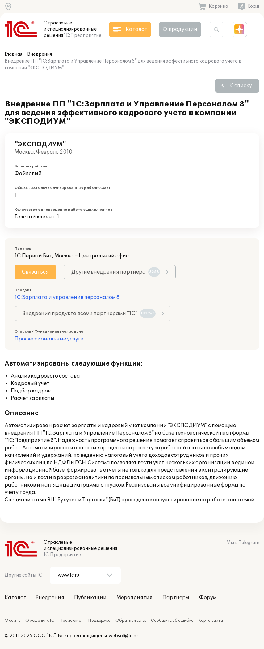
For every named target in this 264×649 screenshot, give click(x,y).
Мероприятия (134, 598)
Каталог (15, 598)
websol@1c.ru (123, 635)
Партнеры (175, 598)
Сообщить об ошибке (172, 620)
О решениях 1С (39, 620)
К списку (240, 86)
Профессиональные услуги (49, 339)
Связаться (35, 272)
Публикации (90, 598)
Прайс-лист (71, 620)
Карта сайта (210, 620)
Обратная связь (130, 620)
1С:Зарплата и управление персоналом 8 (67, 297)
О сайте (12, 620)
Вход (253, 6)
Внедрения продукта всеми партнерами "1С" (89, 313)
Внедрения (39, 54)
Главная (13, 54)
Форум (207, 598)
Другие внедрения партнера (115, 272)
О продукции (180, 29)
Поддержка (99, 620)
